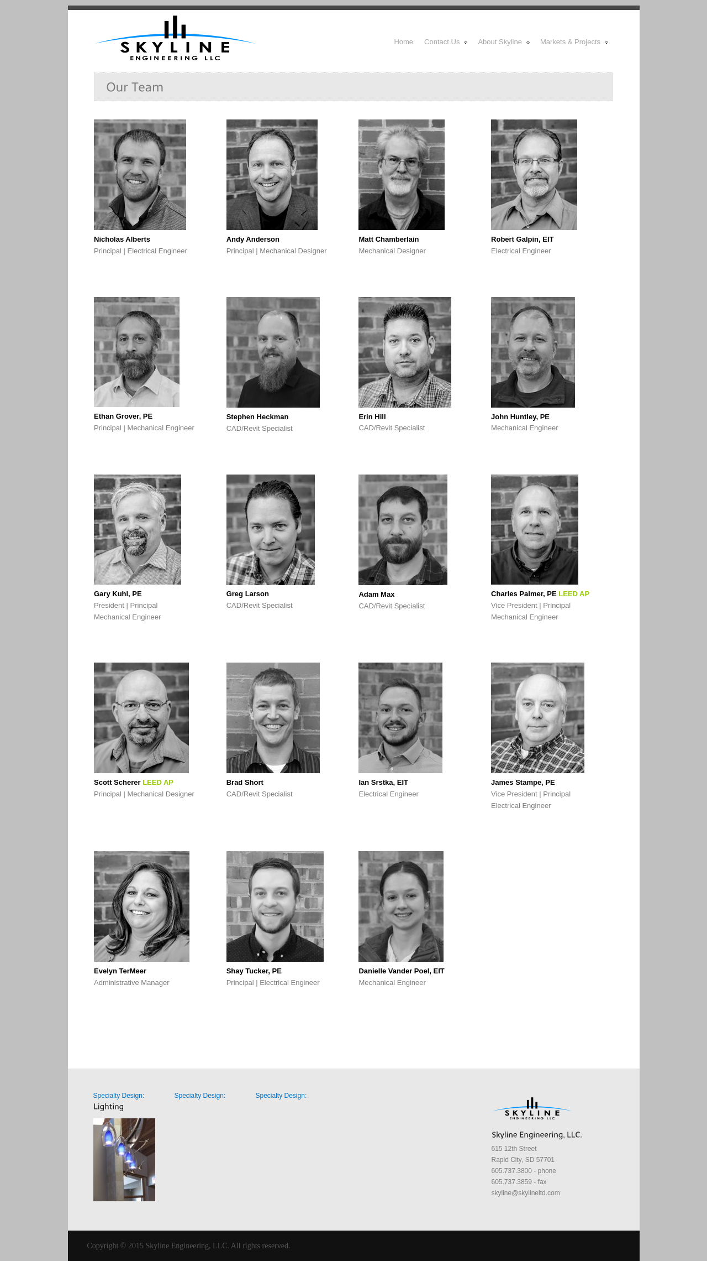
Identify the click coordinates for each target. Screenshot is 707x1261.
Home (403, 42)
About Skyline (504, 42)
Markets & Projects (574, 42)
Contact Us (446, 42)
